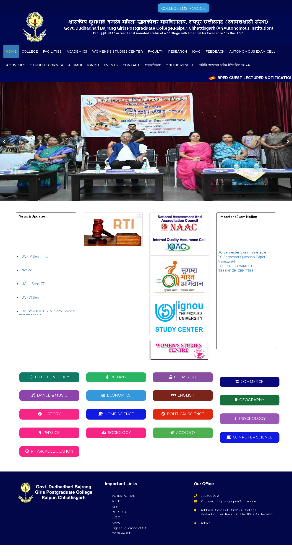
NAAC (116, 522)
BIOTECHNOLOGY (49, 377)
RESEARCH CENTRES (235, 273)
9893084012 (210, 495)
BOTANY (116, 377)
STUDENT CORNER (46, 65)
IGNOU (93, 65)
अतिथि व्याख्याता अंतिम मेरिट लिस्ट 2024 (224, 65)
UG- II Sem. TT (32, 286)
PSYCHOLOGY (250, 418)
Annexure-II (227, 264)
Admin (205, 523)
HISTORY (49, 414)
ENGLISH (182, 395)
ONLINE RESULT (180, 65)
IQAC (196, 51)
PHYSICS (49, 432)
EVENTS (111, 65)
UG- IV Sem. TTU (34, 259)
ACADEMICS (77, 51)
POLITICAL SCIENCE (183, 414)
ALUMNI (75, 65)
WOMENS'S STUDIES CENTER (117, 51)
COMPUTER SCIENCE (250, 437)
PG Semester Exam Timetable (242, 255)
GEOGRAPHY (249, 400)
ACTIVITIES (15, 65)
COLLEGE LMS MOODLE (183, 8)
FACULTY (155, 51)
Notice (26, 272)
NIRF (115, 506)
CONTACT (131, 65)
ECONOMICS (116, 395)
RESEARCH (177, 51)
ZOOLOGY (182, 432)
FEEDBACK (215, 51)
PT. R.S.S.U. (120, 512)
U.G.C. (116, 517)
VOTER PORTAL (123, 495)
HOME (11, 51)
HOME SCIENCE (116, 414)
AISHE (116, 501)
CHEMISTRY (182, 377)
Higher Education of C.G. (130, 528)
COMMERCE (249, 381)
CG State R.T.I (122, 533)
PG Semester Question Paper (241, 259)
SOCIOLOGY (116, 432)
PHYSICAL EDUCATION (49, 451)
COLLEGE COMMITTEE (237, 268)
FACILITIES (52, 51)
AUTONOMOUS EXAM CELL (252, 51)
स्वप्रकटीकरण (153, 65)
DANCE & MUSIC (49, 395)
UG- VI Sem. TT (33, 300)
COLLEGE (30, 51)
